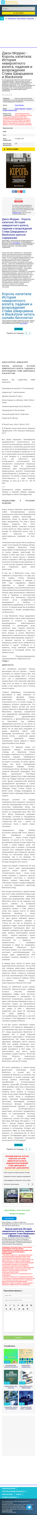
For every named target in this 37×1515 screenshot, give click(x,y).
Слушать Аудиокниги (9, 1497)
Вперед (18, 329)
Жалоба (18, 201)
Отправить (18, 1337)
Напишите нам (16, 212)
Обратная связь (7, 1494)
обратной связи (7, 1511)
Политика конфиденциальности (13, 1491)
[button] (6, 1305)
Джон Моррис (19, 105)
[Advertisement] (18, 1435)
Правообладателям (8, 1488)
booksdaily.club (11, 2)
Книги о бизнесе (20, 108)
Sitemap (18, 1494)
